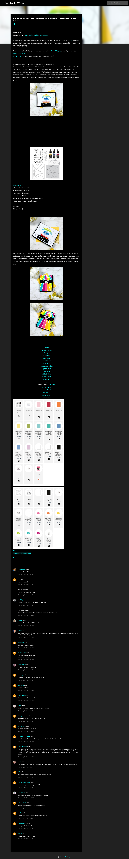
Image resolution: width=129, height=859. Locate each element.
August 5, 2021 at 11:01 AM (26, 777)
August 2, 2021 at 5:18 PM (25, 595)
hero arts (16, 553)
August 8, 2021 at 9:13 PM (25, 838)
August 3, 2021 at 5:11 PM (25, 670)
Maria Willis (46, 371)
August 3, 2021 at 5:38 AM (26, 637)
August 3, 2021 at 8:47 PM (25, 680)
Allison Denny (22, 823)
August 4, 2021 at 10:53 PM (26, 741)
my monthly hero (26, 553)
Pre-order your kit (19, 56)
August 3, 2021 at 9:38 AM (26, 647)
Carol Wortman (22, 746)
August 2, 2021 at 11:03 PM (26, 625)
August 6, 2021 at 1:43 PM (25, 787)
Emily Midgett (46, 361)
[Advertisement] (91, 71)
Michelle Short (46, 374)
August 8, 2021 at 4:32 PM (25, 828)
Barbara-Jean (22, 664)
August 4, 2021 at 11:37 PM (26, 756)
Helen (20, 630)
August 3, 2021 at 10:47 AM (26, 659)
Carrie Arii (21, 685)
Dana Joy (46, 353)
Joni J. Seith (21, 642)
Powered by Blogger (64, 857)
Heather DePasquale (24, 736)
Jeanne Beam (22, 652)
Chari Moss (51, 384)
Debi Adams (46, 358)
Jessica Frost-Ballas (46, 366)
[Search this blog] (119, 3)
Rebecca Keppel (46, 398)
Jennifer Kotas (46, 387)
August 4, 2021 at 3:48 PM (25, 711)
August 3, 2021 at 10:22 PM (26, 690)
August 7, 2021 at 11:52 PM (26, 808)
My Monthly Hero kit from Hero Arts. (36, 35)
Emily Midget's (56, 51)
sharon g (20, 675)
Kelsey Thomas (22, 716)
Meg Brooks (46, 392)
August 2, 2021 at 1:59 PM (25, 574)
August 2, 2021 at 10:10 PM (26, 615)
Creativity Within (15, 3)
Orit (19, 579)
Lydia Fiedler (46, 369)
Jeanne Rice (21, 726)
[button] (14, 24)
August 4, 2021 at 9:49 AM (26, 700)
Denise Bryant (22, 802)
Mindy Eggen (46, 376)
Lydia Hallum (22, 695)
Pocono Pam (46, 379)
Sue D (20, 833)
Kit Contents (17, 185)
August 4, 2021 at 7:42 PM (25, 721)
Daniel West (46, 355)
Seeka (46, 382)
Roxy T (20, 705)
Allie (19, 772)
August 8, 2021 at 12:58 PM (26, 818)
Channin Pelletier (46, 350)
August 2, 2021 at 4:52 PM (25, 584)
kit (71, 40)
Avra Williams (22, 569)
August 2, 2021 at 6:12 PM (25, 605)
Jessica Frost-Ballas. (19, 53)
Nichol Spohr (46, 395)
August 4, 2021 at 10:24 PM (26, 731)
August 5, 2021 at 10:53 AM (26, 767)
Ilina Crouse (46, 363)
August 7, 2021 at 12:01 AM (26, 797)
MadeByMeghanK (23, 600)
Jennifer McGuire (46, 390)
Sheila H (20, 620)
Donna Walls (21, 792)
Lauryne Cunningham (24, 782)
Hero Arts (47, 347)
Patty (19, 761)
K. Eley (20, 813)
